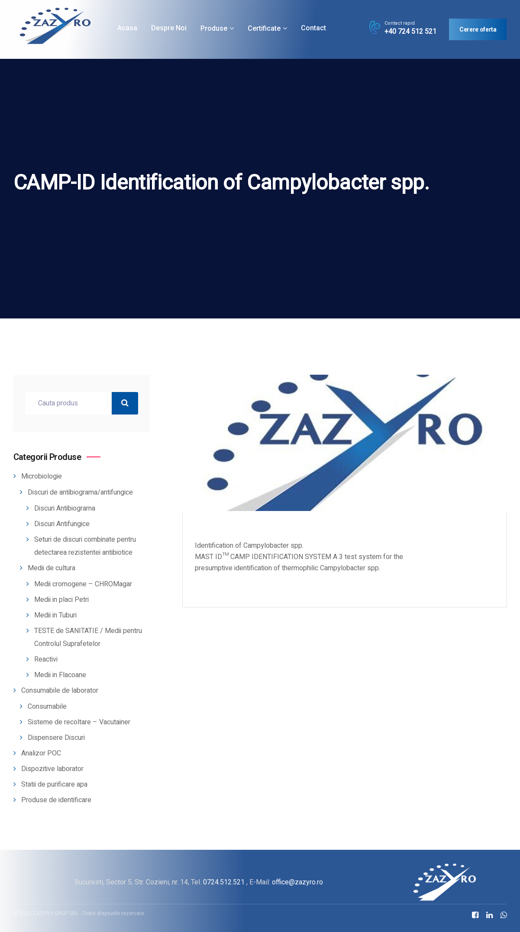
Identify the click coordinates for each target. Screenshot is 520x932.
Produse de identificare (56, 800)
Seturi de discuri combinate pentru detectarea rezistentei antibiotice (85, 546)
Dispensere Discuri (56, 738)
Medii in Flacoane (60, 675)
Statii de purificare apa (54, 784)
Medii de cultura (51, 568)
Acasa (127, 28)
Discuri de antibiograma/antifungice (80, 492)
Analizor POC (41, 753)
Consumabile (47, 706)
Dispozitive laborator (52, 769)
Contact (313, 28)
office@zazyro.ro (297, 882)
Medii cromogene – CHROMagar (83, 584)
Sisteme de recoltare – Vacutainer (79, 722)
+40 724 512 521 (410, 31)
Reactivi (46, 659)
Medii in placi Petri (61, 600)
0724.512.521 (224, 882)
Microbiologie (41, 476)
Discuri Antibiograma (64, 508)
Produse (213, 28)
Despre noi (169, 28)
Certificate (264, 28)
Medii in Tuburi (55, 615)
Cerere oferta (477, 29)
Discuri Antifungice (62, 524)
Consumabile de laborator (59, 690)
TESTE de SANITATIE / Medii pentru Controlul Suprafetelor (88, 637)
